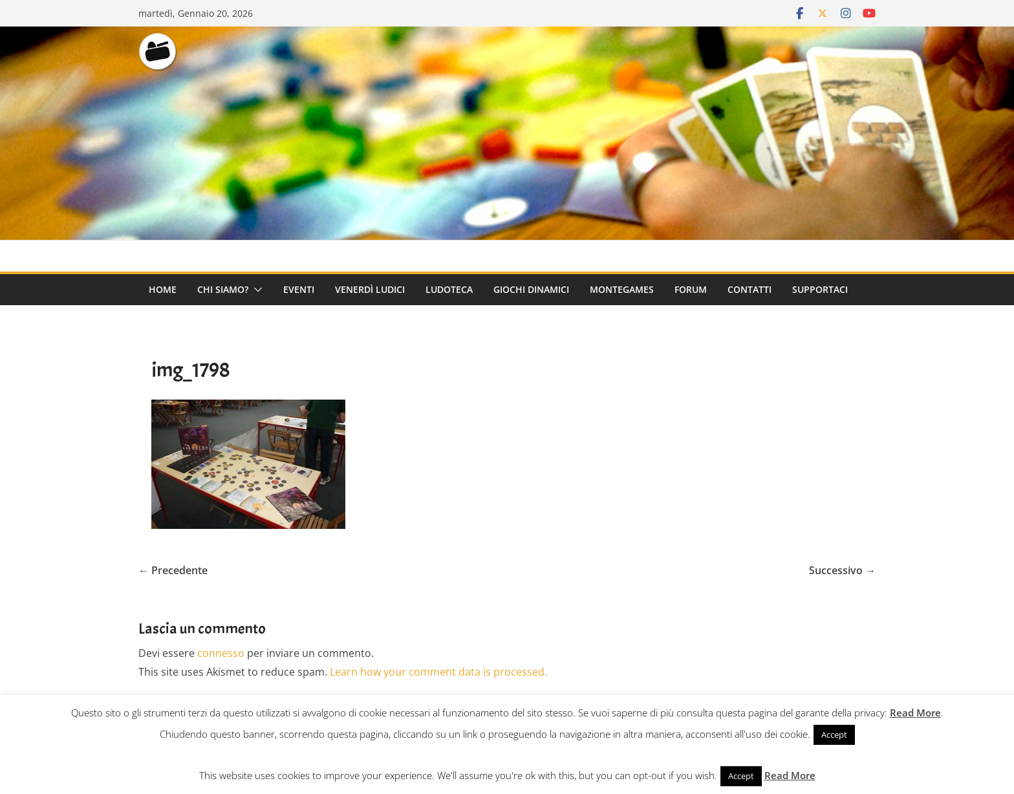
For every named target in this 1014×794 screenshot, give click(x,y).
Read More (915, 712)
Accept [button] (834, 734)
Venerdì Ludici (370, 289)
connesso (220, 653)
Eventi (298, 289)
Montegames (622, 289)
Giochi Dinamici (531, 289)
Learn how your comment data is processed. (438, 672)
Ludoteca (449, 289)
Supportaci (820, 289)
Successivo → (842, 570)
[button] (255, 290)
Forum (690, 289)
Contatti (749, 289)
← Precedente (173, 570)
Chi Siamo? (222, 289)
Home (163, 289)
